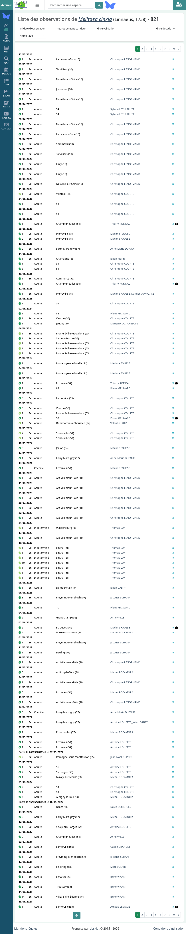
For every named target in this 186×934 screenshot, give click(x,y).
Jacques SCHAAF (120, 597)
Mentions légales (25, 929)
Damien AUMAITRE (142, 293)
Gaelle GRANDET (120, 846)
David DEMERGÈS (120, 807)
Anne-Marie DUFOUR (123, 248)
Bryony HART (118, 876)
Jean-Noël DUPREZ (121, 757)
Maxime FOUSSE (120, 233)
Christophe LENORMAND (125, 59)
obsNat (94, 929)
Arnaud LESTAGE (120, 906)
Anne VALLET (118, 617)
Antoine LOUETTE (120, 722)
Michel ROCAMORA (121, 632)
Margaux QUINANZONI (124, 323)
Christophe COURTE (122, 194)
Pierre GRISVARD (120, 313)
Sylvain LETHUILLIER (122, 109)
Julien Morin (117, 258)
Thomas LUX (117, 527)
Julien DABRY (118, 587)
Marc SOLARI (118, 866)
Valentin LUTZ (118, 423)
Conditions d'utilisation (169, 929)
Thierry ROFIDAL (120, 223)
